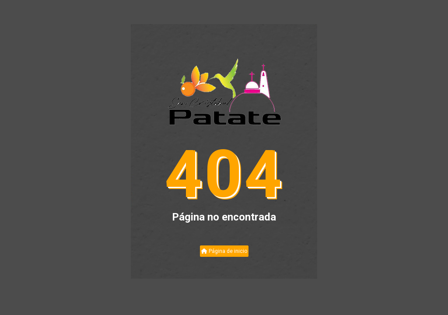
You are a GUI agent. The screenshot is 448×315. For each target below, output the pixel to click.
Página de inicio (224, 251)
